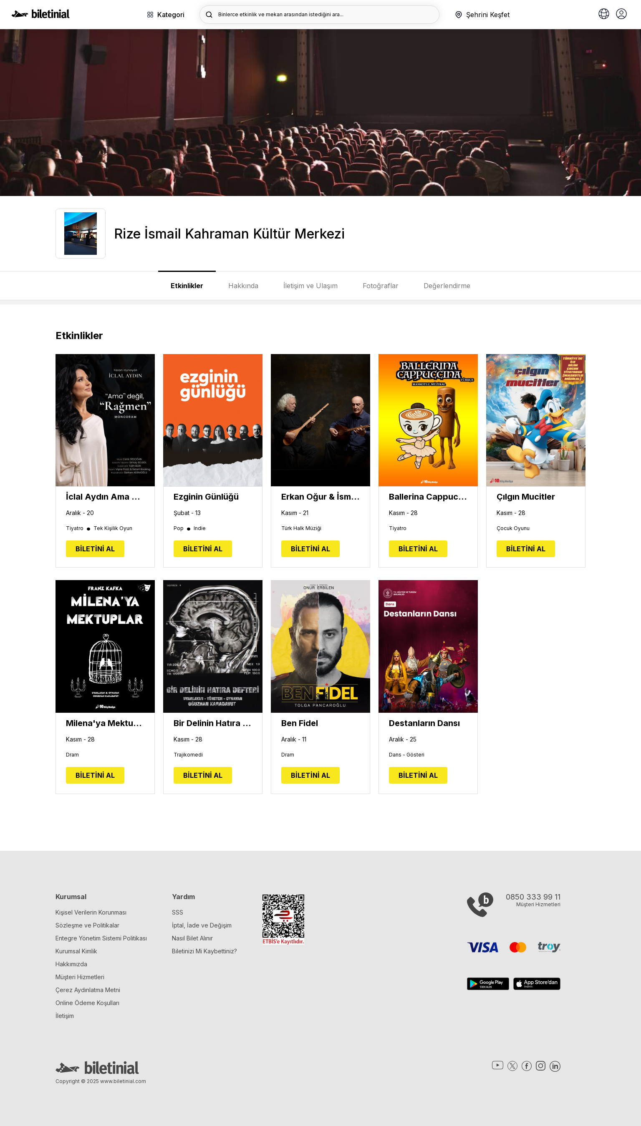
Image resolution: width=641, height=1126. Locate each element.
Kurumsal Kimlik (76, 951)
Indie (200, 528)
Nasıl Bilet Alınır (192, 938)
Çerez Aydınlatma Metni (88, 989)
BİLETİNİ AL (95, 549)
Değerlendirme (447, 286)
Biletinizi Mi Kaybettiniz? (204, 951)
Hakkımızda (71, 964)
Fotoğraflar (381, 286)
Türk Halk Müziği (301, 528)
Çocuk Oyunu (513, 528)
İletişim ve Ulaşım (310, 286)
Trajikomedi (188, 755)
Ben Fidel (299, 723)
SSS (177, 912)
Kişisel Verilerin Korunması (91, 912)
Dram (72, 755)
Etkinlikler (187, 286)
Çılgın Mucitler (526, 497)
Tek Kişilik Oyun (112, 528)
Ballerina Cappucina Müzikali (428, 497)
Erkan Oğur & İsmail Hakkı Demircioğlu (320, 497)
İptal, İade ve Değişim (202, 925)
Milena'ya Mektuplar (105, 723)
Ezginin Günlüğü (206, 497)
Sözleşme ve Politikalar (87, 925)
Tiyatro (78, 528)
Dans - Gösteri (406, 755)
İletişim (65, 1015)
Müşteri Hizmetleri (80, 976)
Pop (183, 528)
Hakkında (243, 286)
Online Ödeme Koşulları (87, 1002)
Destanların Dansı (424, 723)
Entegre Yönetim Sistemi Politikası (101, 938)
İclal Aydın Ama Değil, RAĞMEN (105, 497)
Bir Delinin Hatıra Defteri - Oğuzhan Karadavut (213, 723)
